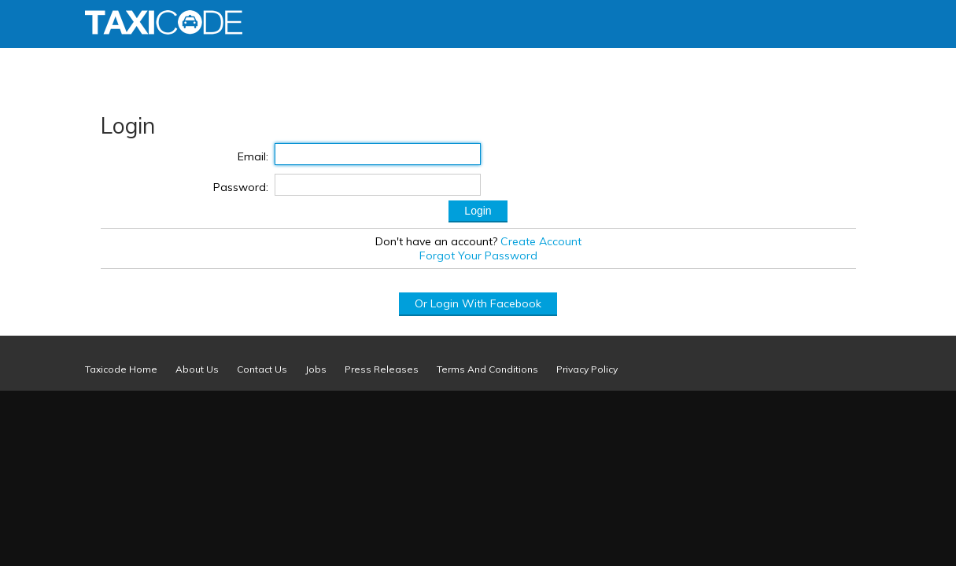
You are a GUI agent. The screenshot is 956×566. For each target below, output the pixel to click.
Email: (253, 156)
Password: (240, 187)
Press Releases (382, 369)
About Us (197, 369)
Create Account (540, 241)
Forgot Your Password (478, 255)
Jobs (316, 369)
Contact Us (262, 369)
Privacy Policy (587, 369)
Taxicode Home (121, 369)
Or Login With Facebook (478, 303)
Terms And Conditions (487, 369)
